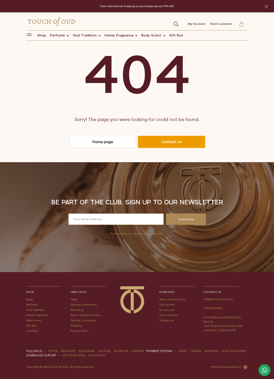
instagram (87, 351)
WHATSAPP (68, 351)
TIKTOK (53, 351)
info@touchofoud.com (218, 299)
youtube (104, 351)
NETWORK (211, 351)
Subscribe (186, 219)
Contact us (171, 142)
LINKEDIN (138, 351)
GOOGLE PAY (97, 355)
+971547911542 (212, 308)
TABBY (182, 351)
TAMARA (196, 351)
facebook (121, 351)
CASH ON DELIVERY (233, 351)
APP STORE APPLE (74, 355)
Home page (102, 142)
